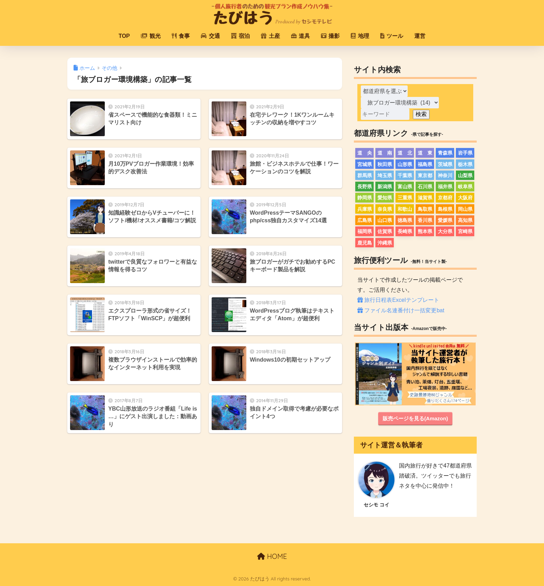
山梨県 (465, 175)
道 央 (364, 153)
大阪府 (465, 197)
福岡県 (364, 231)
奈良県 (384, 209)
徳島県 (405, 220)
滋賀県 (425, 197)
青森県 (445, 153)
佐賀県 (384, 231)
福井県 (445, 186)
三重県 (405, 197)
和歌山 (405, 209)
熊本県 (425, 231)
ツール (391, 36)
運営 (419, 36)
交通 (210, 36)
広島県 (364, 220)
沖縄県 (384, 243)
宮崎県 (465, 231)
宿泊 (240, 36)
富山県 (405, 186)
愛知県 (384, 197)
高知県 (465, 220)
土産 (270, 36)
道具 (300, 36)
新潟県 (384, 186)
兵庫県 (364, 209)
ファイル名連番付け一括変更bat (400, 310)
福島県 (425, 164)
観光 (150, 36)
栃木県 (465, 164)
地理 (360, 36)
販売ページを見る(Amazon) (415, 418)
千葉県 (405, 175)
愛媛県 (445, 220)
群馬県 (364, 175)
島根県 (445, 209)
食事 (181, 36)
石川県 (425, 186)
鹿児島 (364, 243)
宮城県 (364, 164)
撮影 (330, 36)
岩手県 (465, 153)
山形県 (405, 164)
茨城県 (445, 164)
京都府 (445, 197)
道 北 (405, 153)
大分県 (445, 231)
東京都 (425, 175)
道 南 (384, 153)
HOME (272, 556)
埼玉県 (384, 175)
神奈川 (445, 175)
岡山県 (465, 209)
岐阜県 (465, 186)
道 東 (425, 153)
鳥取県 (425, 209)
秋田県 (384, 164)
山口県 (384, 220)
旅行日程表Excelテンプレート (398, 300)
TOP (124, 36)
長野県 (364, 186)
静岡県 (364, 197)
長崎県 (405, 231)
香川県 (425, 220)
